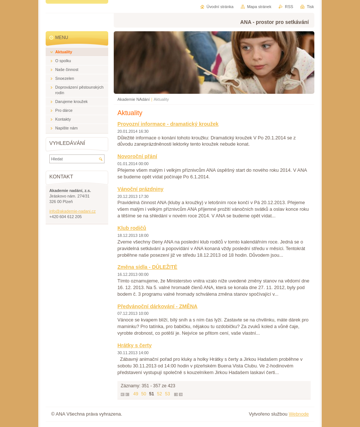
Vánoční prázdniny (140, 189)
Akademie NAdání (133, 99)
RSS (289, 6)
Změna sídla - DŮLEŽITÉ (147, 267)
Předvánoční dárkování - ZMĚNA (157, 306)
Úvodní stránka (220, 6)
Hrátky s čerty (134, 345)
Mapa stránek (259, 6)
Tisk (310, 6)
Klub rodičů (131, 228)
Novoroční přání (137, 156)
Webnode (299, 414)
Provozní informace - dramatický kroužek (168, 124)
